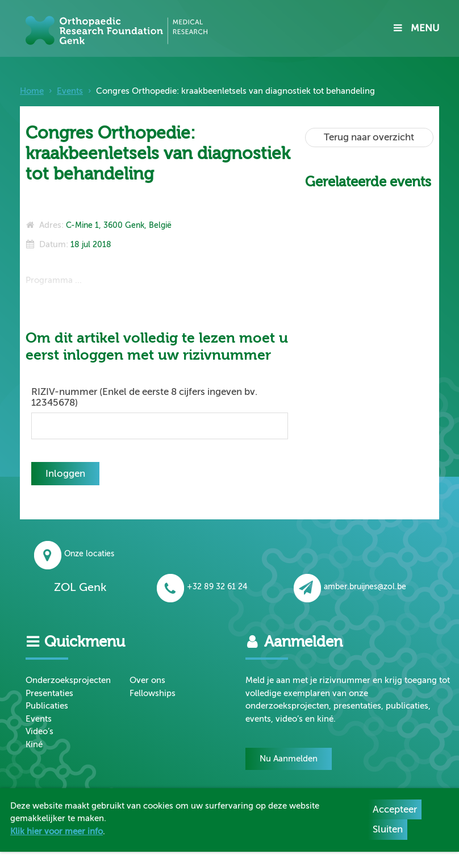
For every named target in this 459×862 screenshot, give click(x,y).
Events (70, 90)
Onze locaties (74, 553)
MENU (416, 28)
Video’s (39, 731)
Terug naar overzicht (369, 137)
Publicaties (47, 705)
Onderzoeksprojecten (68, 680)
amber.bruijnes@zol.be (350, 586)
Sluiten (388, 829)
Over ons (147, 680)
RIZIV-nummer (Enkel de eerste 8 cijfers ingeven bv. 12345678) (144, 397)
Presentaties (49, 693)
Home (32, 90)
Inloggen (65, 473)
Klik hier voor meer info (56, 831)
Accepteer (395, 809)
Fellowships (153, 693)
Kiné (34, 744)
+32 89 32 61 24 (202, 586)
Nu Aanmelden (289, 758)
